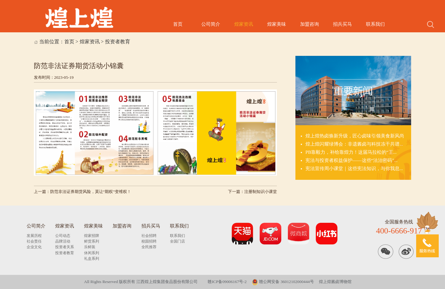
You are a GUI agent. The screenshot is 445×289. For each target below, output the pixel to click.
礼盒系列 (91, 258)
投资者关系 (64, 247)
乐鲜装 (89, 247)
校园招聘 (148, 241)
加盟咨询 (309, 24)
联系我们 (375, 24)
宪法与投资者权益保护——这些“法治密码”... (351, 160)
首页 (178, 24)
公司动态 (62, 235)
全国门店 (177, 241)
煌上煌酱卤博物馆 (335, 281)
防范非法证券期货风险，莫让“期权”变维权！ (90, 191)
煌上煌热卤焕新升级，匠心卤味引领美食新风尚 (354, 135)
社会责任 (34, 241)
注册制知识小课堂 (260, 191)
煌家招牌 (91, 235)
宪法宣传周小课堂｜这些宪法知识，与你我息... (354, 168)
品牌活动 (62, 241)
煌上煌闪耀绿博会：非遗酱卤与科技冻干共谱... (354, 144)
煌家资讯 (243, 24)
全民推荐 (148, 247)
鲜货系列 (91, 241)
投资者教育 (117, 41)
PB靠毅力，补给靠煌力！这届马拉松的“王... (351, 152)
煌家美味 (276, 24)
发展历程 (34, 235)
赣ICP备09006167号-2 (227, 281)
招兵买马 (342, 24)
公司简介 (210, 24)
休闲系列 (91, 253)
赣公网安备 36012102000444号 (283, 281)
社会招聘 (148, 235)
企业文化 (34, 247)
